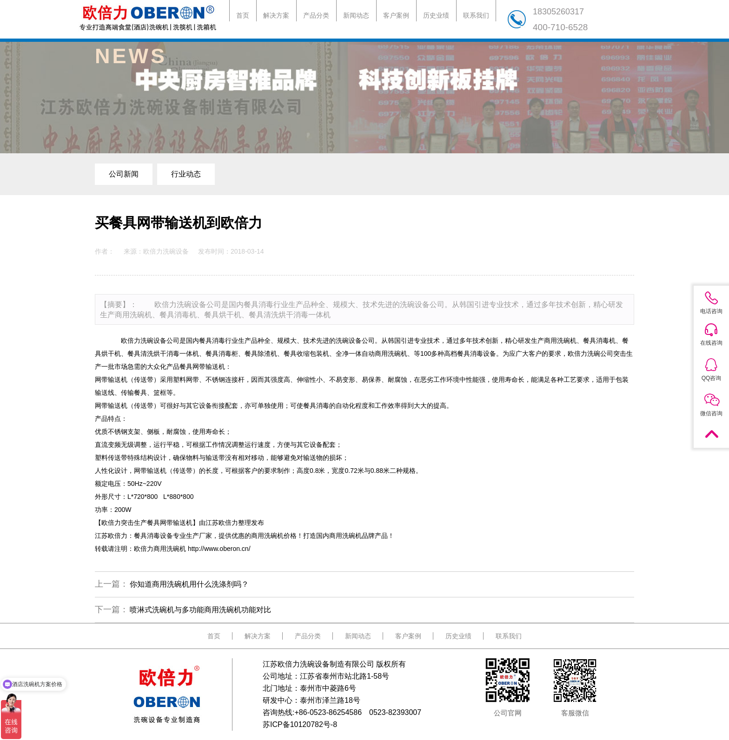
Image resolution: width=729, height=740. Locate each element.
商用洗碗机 (391, 353)
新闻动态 (356, 15)
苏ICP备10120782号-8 (300, 724)
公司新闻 (124, 174)
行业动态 (186, 174)
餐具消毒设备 (476, 353)
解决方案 (276, 15)
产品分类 (316, 15)
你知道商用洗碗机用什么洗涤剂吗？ (189, 584)
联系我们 (476, 15)
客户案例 (396, 15)
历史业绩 (436, 15)
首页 (242, 15)
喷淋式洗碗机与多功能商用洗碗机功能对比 (200, 610)
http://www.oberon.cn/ (219, 548)
